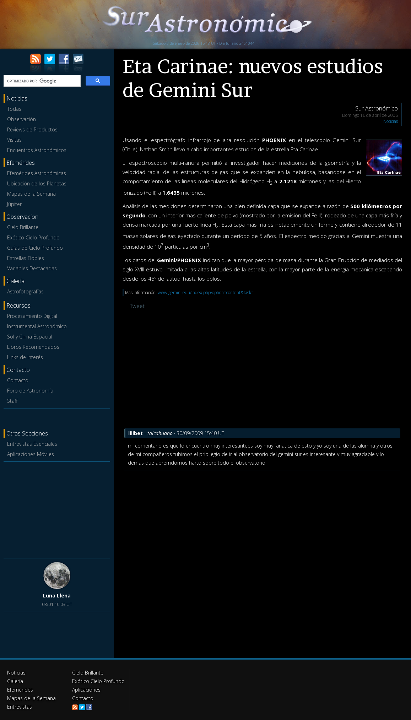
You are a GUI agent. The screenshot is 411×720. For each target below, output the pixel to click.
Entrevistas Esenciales (32, 443)
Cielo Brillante (22, 227)
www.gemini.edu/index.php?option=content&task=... (207, 292)
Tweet (137, 305)
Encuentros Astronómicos (36, 150)
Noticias (390, 121)
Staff (12, 400)
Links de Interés (25, 357)
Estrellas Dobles (25, 258)
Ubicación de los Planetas (36, 183)
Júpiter (14, 204)
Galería (15, 681)
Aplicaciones (86, 689)
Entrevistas (19, 706)
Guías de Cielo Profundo (35, 247)
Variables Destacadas (32, 268)
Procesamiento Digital (32, 316)
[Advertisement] (57, 508)
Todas (14, 108)
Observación (21, 119)
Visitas (14, 139)
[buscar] (41, 81)
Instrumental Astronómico (37, 326)
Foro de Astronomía (30, 390)
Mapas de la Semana (31, 193)
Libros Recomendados (33, 346)
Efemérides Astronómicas (36, 173)
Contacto (17, 380)
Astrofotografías (25, 291)
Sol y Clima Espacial (29, 336)
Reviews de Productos (32, 129)
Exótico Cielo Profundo (33, 237)
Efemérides (20, 689)
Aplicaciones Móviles (30, 454)
